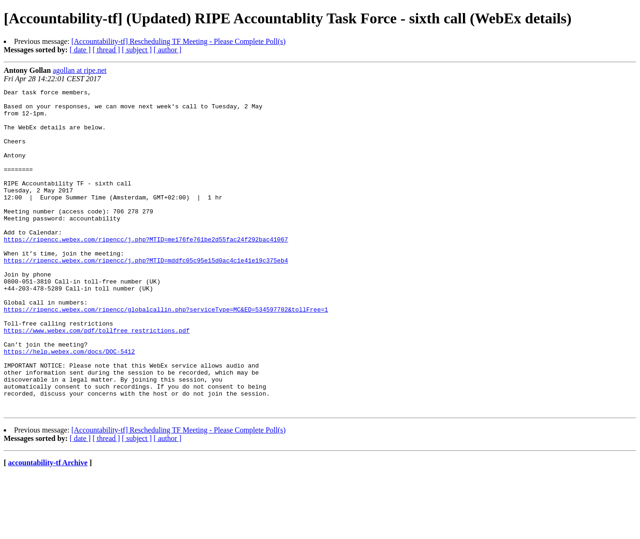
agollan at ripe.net (80, 70)
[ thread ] (106, 50)
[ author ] (168, 50)
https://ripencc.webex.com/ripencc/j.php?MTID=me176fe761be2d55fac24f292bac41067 (146, 270)
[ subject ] (137, 50)
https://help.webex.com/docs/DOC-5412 (69, 404)
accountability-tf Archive (47, 527)
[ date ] (80, 50)
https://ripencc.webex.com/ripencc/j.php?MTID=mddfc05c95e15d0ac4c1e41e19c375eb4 (146, 295)
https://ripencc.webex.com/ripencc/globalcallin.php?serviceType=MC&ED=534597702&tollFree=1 (166, 354)
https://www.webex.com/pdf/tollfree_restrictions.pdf (97, 379)
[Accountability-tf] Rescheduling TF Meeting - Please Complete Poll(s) (178, 41)
